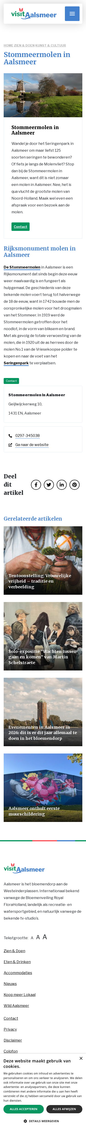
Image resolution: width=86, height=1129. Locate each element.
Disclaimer (13, 1040)
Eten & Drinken (17, 962)
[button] (43, 1121)
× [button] (81, 1058)
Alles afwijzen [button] (64, 1109)
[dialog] (43, 1091)
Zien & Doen (24, 45)
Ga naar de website (32, 445)
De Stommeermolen (22, 267)
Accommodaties (18, 973)
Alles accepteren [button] (24, 1109)
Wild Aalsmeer (16, 1006)
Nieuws (10, 984)
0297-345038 (27, 435)
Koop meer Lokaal (20, 995)
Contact (20, 227)
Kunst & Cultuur (50, 45)
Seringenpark (16, 363)
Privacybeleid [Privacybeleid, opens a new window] (32, 1101)
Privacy (10, 1029)
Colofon (11, 1051)
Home (8, 45)
